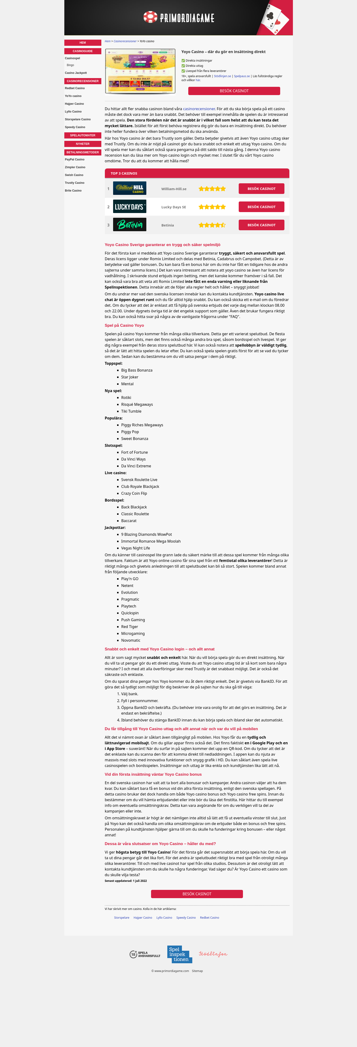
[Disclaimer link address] (179, 965)
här (198, 80)
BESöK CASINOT (261, 188)
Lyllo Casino (164, 918)
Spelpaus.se (242, 76)
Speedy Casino (186, 918)
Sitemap (197, 971)
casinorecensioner (199, 108)
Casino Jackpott (76, 73)
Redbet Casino (209, 918)
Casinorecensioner (83, 81)
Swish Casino (74, 175)
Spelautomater (82, 135)
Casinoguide (83, 51)
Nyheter (82, 144)
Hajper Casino (143, 918)
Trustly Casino (75, 182)
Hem (83, 42)
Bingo (70, 65)
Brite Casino (73, 190)
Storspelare (121, 918)
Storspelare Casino (78, 119)
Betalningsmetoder (83, 152)
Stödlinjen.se (222, 76)
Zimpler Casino (75, 167)
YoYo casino (73, 96)
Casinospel (72, 58)
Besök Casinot (234, 90)
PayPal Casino (75, 159)
